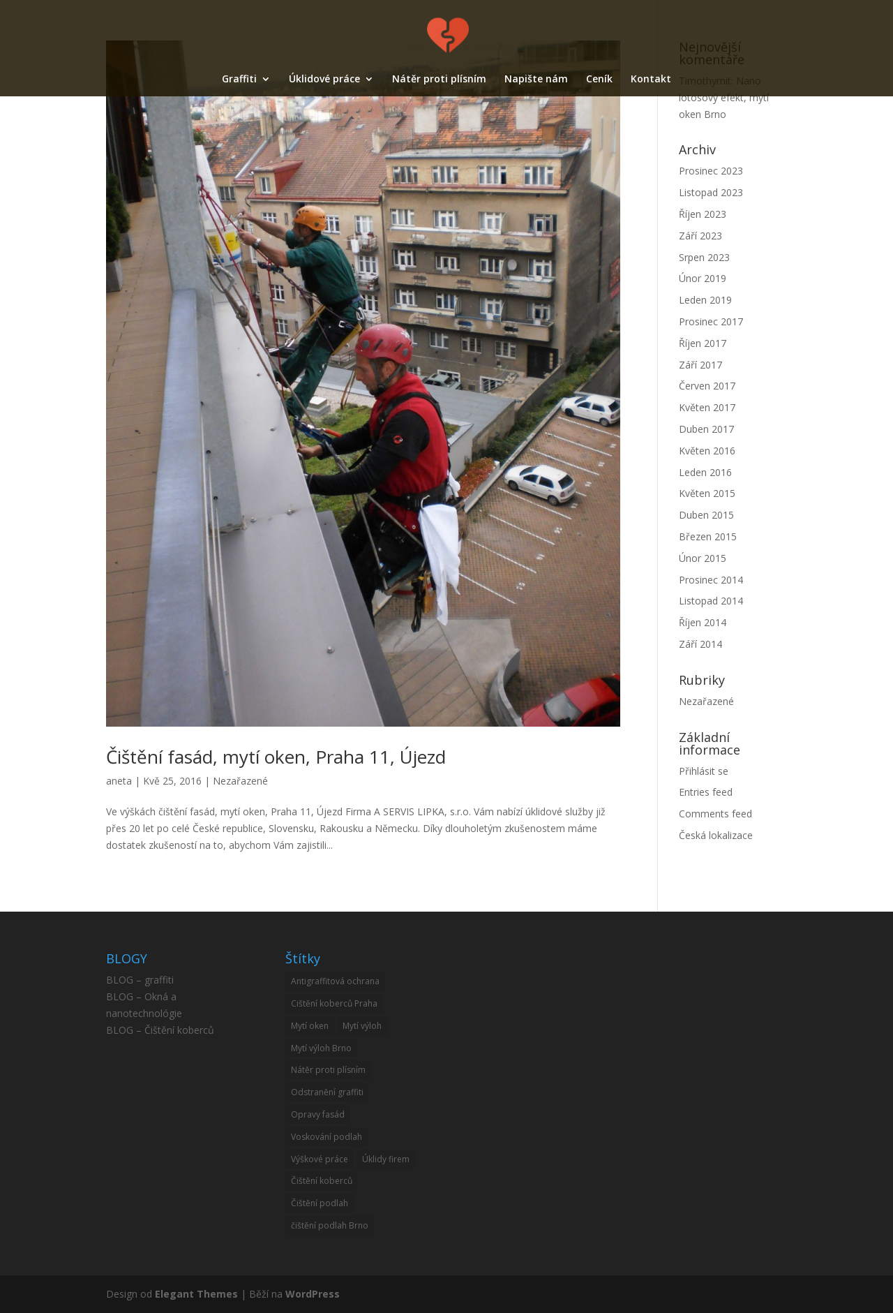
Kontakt (651, 79)
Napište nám (536, 79)
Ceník (599, 79)
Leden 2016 (705, 472)
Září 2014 (700, 644)
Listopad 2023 (711, 192)
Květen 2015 (707, 493)
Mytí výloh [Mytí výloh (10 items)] (362, 1026)
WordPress (312, 1293)
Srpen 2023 (704, 257)
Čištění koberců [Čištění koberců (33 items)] (321, 1181)
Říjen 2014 (702, 622)
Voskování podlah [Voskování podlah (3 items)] (326, 1137)
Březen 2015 (708, 536)
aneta (119, 780)
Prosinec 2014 (711, 579)
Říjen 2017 (702, 343)
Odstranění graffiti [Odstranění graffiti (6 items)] (327, 1092)
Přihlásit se (703, 771)
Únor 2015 (702, 558)
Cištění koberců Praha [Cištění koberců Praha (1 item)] (334, 1003)
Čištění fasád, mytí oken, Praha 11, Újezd (276, 756)
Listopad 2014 (711, 600)
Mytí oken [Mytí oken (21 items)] (310, 1026)
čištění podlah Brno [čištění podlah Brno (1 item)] (329, 1225)
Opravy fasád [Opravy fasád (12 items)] (318, 1114)
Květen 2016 (707, 450)
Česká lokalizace (716, 835)
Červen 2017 (707, 385)
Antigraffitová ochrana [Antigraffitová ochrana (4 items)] (335, 981)
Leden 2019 (705, 299)
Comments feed (715, 813)
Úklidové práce (324, 79)
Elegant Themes (196, 1293)
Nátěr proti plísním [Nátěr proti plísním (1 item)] (328, 1070)
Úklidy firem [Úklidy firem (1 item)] (386, 1159)
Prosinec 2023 (711, 170)
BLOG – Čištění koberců (160, 1030)
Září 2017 (700, 364)
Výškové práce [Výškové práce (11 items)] (319, 1159)
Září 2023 (700, 235)
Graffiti (239, 79)
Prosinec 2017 (711, 321)
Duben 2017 (706, 429)
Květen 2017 (707, 407)
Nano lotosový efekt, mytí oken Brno (724, 97)
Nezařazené (240, 780)
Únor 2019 (702, 278)
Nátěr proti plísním (439, 79)
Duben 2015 (706, 514)
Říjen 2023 (702, 214)
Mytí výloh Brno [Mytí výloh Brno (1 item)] (321, 1048)
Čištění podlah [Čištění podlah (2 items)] (319, 1203)
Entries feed (706, 792)
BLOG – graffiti (140, 979)
